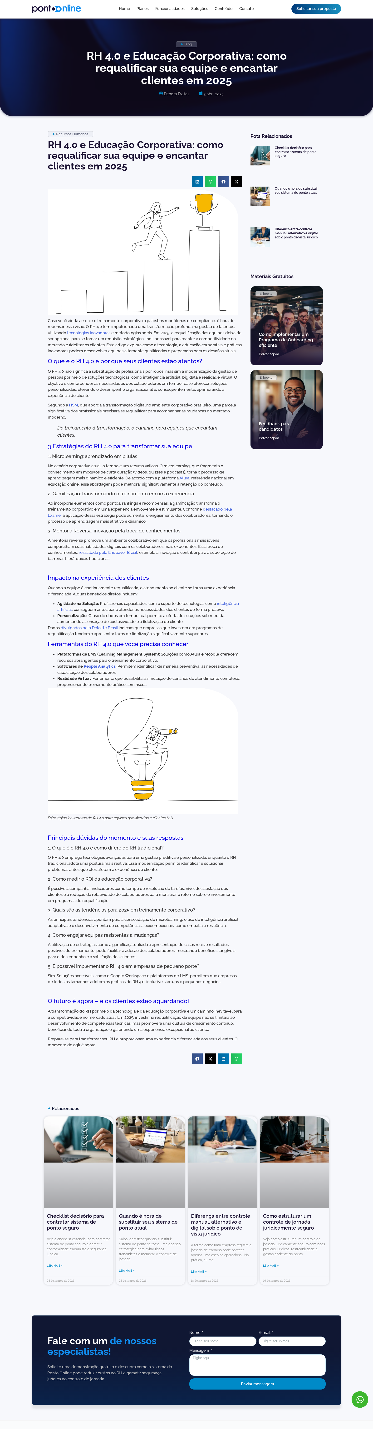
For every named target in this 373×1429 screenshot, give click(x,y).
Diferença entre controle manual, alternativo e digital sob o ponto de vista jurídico (296, 233)
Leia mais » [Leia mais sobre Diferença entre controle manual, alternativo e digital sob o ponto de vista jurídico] (199, 1271)
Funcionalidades (170, 8)
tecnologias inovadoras (88, 332)
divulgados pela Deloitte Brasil (89, 627)
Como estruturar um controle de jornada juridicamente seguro (288, 1222)
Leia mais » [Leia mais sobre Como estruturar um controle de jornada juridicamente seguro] (271, 1265)
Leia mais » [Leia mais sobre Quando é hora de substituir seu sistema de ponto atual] (127, 1270)
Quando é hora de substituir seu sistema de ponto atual (296, 190)
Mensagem (199, 1351)
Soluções (199, 8)
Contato (246, 8)
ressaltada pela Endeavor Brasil (108, 552)
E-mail (265, 1333)
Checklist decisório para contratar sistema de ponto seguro (295, 152)
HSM (73, 405)
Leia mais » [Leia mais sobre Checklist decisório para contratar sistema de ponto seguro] (55, 1265)
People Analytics (100, 666)
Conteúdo (224, 8)
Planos (143, 8)
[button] (197, 181)
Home (124, 8)
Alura (184, 478)
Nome (195, 1333)
